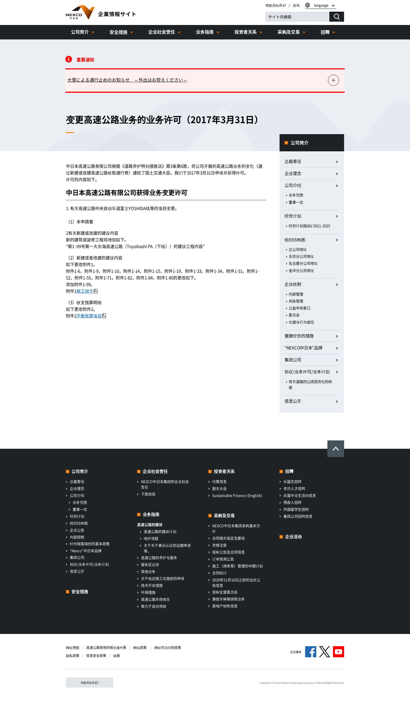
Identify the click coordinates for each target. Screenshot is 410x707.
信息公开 (293, 401)
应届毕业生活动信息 (299, 495)
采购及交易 (289, 31)
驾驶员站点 (275, 5)
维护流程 (151, 538)
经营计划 (293, 216)
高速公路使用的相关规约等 (106, 647)
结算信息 (219, 481)
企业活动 (293, 536)
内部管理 (296, 294)
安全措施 (118, 32)
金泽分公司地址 (301, 270)
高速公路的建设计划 (160, 531)
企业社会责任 (161, 31)
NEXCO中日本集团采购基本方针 (236, 528)
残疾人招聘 (292, 502)
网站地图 (72, 647)
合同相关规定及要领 (228, 538)
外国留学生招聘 (296, 509)
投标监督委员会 (225, 592)
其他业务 (148, 571)
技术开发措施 (152, 585)
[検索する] (336, 17)
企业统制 (293, 284)
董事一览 (296, 202)
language (321, 5)
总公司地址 (298, 249)
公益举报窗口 (299, 307)
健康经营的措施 (299, 336)
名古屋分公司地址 (303, 263)
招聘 (325, 32)
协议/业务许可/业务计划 (89, 564)
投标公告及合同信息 (228, 552)
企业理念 (293, 173)
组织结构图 (295, 240)
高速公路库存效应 (155, 599)
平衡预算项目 (91, 316)
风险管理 (296, 301)
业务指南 (205, 31)
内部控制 (77, 537)
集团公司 (293, 360)
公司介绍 (293, 185)
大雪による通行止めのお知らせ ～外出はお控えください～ (127, 79)
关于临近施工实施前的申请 (162, 578)
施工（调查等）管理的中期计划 (237, 565)
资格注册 (219, 545)
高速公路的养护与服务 (159, 557)
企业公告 (77, 530)
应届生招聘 (292, 481)
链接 (116, 655)
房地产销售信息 (225, 605)
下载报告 (148, 494)
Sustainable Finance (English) (237, 495)
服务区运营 (150, 564)
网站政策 (140, 647)
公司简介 (80, 31)
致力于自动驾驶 (153, 606)
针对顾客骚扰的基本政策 (90, 543)
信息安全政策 (96, 655)
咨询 (296, 5)
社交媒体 (295, 652)
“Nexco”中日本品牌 (86, 550)
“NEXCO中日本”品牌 (303, 348)
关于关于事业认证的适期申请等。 (167, 548)
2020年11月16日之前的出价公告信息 (236, 582)
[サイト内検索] (297, 17)
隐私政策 (72, 655)
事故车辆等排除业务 (228, 598)
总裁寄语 (293, 161)
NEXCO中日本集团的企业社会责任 (165, 484)
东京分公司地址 (301, 256)
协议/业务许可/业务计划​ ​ (307, 371)
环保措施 (148, 592)
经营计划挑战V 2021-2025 (309, 225)
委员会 (294, 314)
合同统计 (219, 572)
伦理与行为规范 (301, 322)
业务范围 (296, 194)
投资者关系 (245, 31)
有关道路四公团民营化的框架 (310, 384)
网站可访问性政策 (167, 647)
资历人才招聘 (294, 488)
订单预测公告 (223, 558)
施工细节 (87, 291)
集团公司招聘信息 (297, 516)
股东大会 (219, 488)
